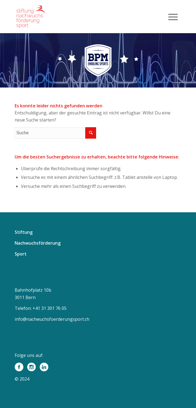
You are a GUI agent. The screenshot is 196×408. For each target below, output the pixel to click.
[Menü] (173, 16)
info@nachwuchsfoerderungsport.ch (52, 319)
